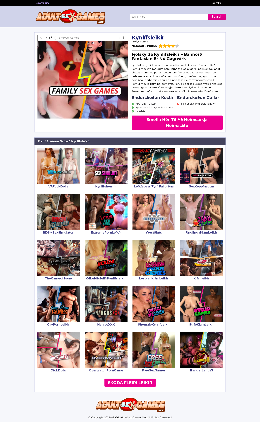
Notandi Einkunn (144, 46)
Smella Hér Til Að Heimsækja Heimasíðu (177, 122)
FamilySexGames (140, 41)
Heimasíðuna (42, 2)
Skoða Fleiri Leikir (130, 382)
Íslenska (217, 2)
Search (216, 16)
